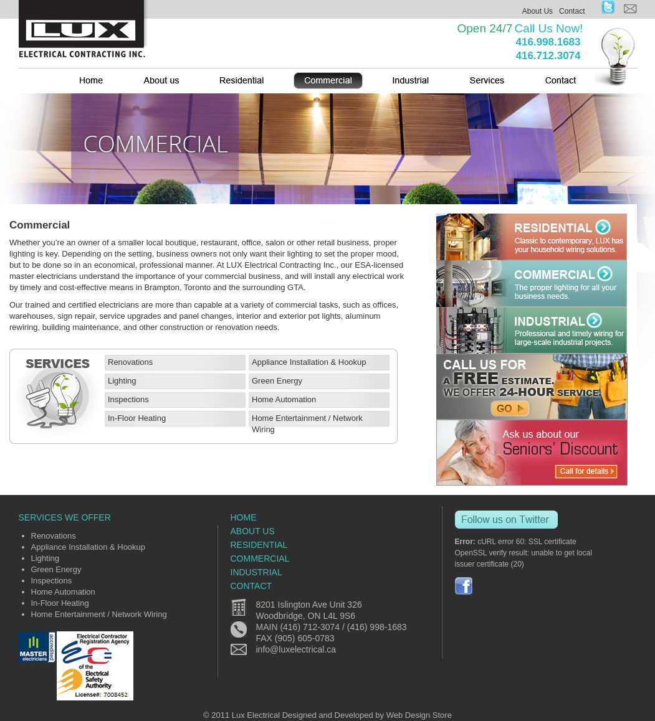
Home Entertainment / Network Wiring (99, 614)
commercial (260, 558)
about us (253, 531)
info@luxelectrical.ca (296, 649)
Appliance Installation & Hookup (309, 362)
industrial (256, 572)
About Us (537, 11)
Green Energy (277, 380)
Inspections (128, 399)
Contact (572, 11)
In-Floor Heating (137, 418)
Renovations (130, 362)
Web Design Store (419, 715)
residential (259, 545)
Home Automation (284, 399)
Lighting (122, 380)
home (244, 517)
